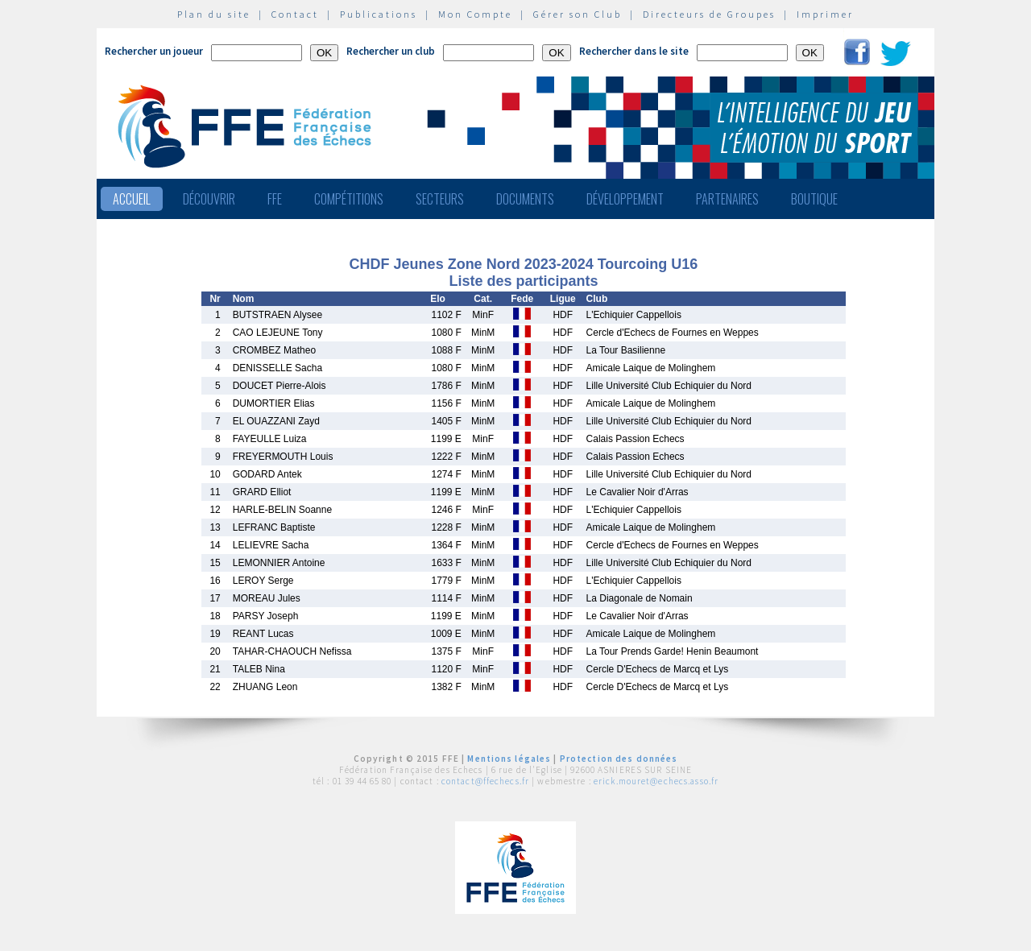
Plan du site (214, 14)
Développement (625, 199)
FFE (274, 199)
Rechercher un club (390, 51)
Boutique (814, 199)
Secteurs (440, 199)
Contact (295, 14)
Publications (378, 14)
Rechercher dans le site (634, 51)
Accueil (132, 199)
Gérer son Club (577, 14)
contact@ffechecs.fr (485, 781)
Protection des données (619, 758)
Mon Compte (475, 14)
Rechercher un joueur (154, 51)
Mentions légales (509, 758)
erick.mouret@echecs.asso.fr (656, 781)
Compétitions (348, 199)
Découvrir (209, 199)
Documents (525, 199)
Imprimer (825, 14)
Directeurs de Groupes (709, 14)
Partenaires (727, 199)
